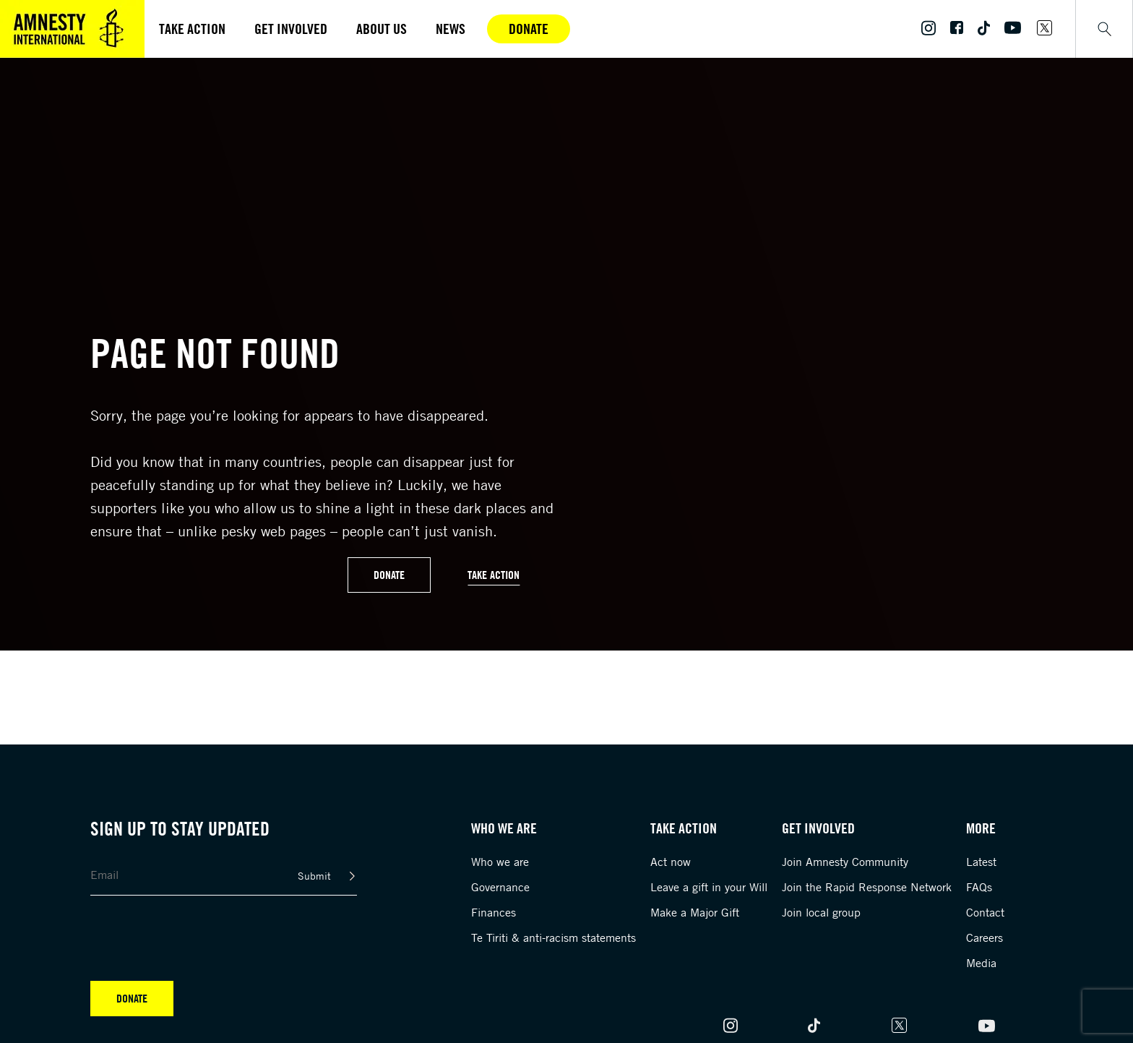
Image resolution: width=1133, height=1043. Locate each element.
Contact (985, 912)
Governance (500, 887)
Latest (981, 861)
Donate (528, 29)
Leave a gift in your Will (708, 887)
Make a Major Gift (694, 912)
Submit (314, 876)
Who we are (500, 861)
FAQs (979, 887)
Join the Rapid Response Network (867, 887)
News (450, 29)
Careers (984, 937)
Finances (493, 912)
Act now (670, 861)
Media (981, 963)
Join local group (821, 912)
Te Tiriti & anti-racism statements (553, 937)
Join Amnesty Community (845, 861)
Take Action (494, 574)
